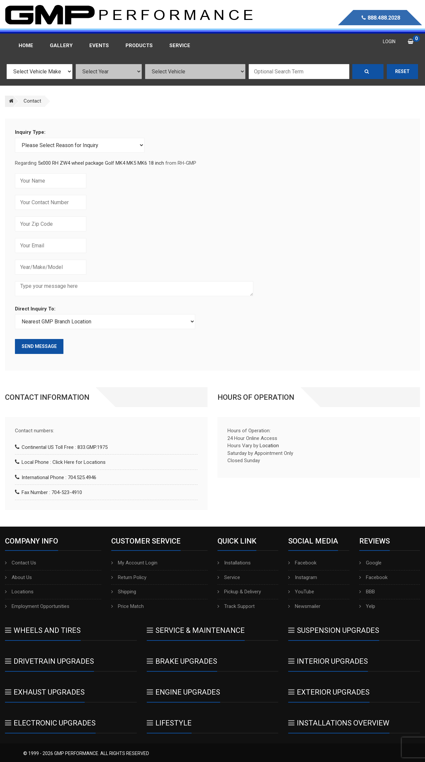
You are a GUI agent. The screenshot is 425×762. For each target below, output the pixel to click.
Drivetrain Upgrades (49, 661)
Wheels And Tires (43, 630)
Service (228, 577)
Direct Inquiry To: (35, 309)
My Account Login (134, 563)
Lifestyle (169, 723)
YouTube (301, 592)
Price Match (127, 606)
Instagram (302, 577)
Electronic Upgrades (50, 723)
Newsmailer (304, 606)
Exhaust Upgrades (45, 692)
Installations (234, 563)
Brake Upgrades (182, 661)
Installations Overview (338, 723)
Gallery (61, 45)
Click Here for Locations (79, 462)
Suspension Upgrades (333, 630)
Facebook (302, 563)
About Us (18, 577)
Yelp (367, 606)
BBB (367, 592)
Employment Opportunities (37, 606)
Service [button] (179, 45)
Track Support (236, 606)
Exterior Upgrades (329, 692)
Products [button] (139, 45)
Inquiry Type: (30, 132)
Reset (402, 71)
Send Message (39, 346)
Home (26, 45)
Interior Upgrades (328, 661)
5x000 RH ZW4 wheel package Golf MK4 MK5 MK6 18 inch (101, 163)
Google (370, 563)
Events (99, 45)
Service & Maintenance (196, 630)
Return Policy (128, 577)
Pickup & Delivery (239, 592)
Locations (19, 592)
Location (269, 446)
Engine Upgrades (183, 692)
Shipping (123, 592)
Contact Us (20, 563)
